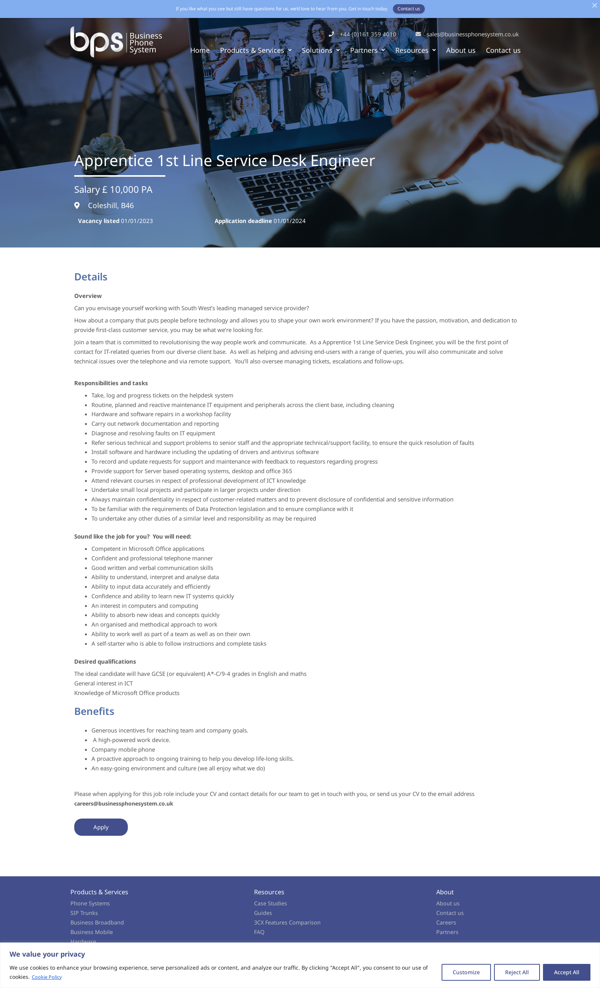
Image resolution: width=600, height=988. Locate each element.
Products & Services (256, 50)
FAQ (260, 932)
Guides (263, 912)
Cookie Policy (48, 976)
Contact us (503, 50)
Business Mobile (92, 932)
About (445, 891)
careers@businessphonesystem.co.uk (128, 803)
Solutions (321, 50)
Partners (367, 50)
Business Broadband (97, 922)
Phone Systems (90, 903)
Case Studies (270, 903)
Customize (466, 972)
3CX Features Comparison (288, 922)
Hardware (83, 941)
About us (461, 50)
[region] (300, 965)
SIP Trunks (84, 912)
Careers (446, 922)
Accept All (566, 972)
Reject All (517, 972)
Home (200, 50)
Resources (415, 50)
